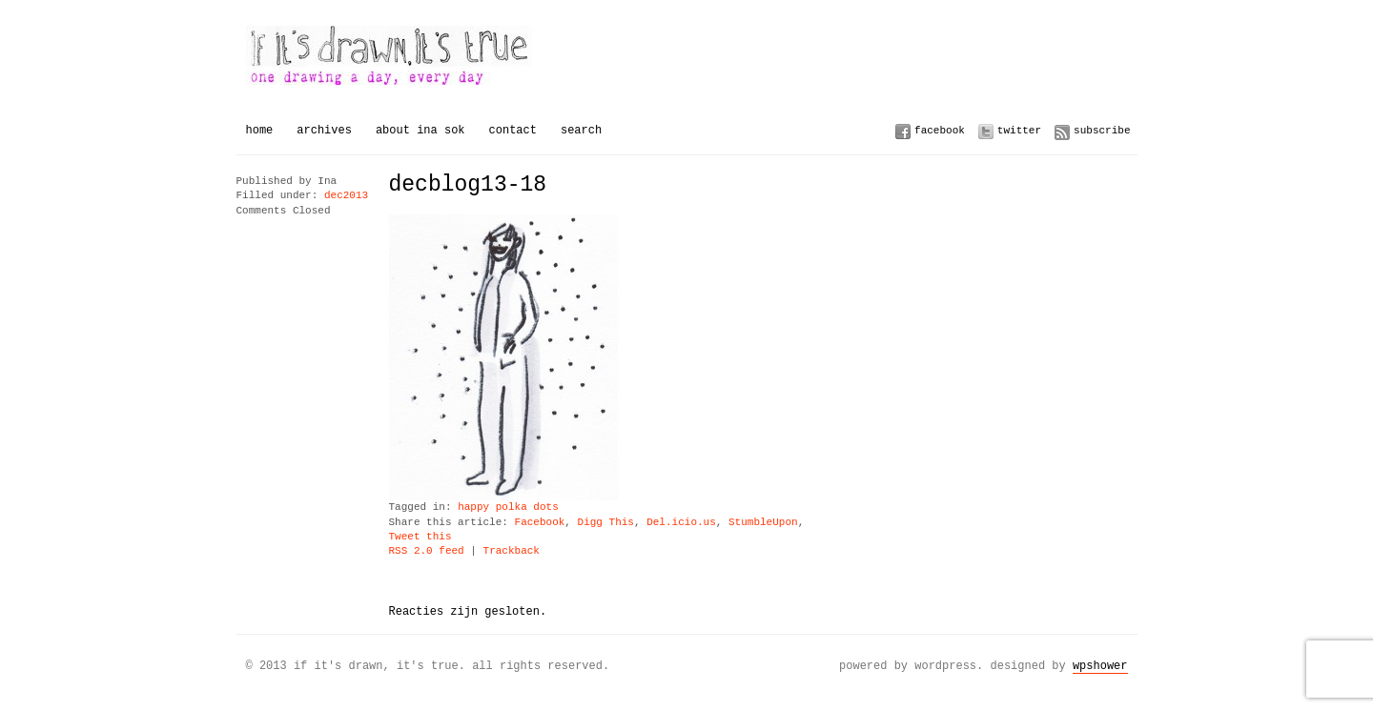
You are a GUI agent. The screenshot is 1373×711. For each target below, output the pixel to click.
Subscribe (1102, 130)
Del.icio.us (681, 523)
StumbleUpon (763, 523)
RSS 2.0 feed (426, 551)
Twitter (1019, 130)
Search (581, 130)
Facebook (939, 130)
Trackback (511, 551)
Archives (324, 130)
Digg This (606, 523)
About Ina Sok (420, 130)
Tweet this (420, 537)
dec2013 (346, 196)
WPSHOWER (1100, 666)
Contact (513, 130)
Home (260, 130)
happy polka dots (508, 507)
